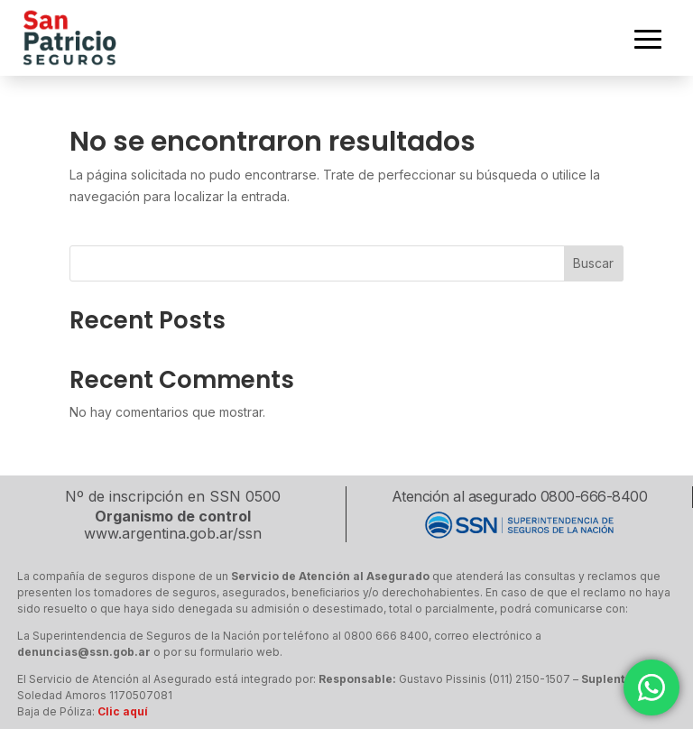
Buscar (593, 263)
